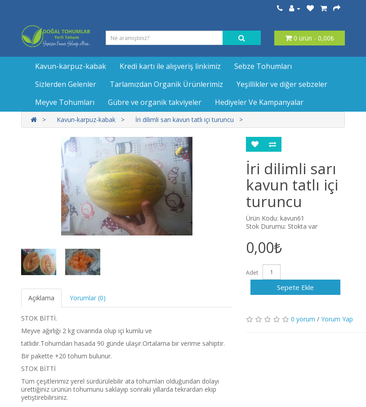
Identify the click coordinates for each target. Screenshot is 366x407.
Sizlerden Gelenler (65, 84)
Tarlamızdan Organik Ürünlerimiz (166, 84)
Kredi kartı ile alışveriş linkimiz (170, 66)
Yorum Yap (337, 319)
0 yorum (303, 319)
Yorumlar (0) (88, 298)
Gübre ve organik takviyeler (154, 102)
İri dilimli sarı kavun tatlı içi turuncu (184, 119)
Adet (252, 272)
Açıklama (41, 298)
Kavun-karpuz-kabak (70, 66)
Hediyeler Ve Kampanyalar (259, 102)
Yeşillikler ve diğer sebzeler (282, 84)
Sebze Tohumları (263, 66)
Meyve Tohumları (64, 102)
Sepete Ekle (295, 287)
